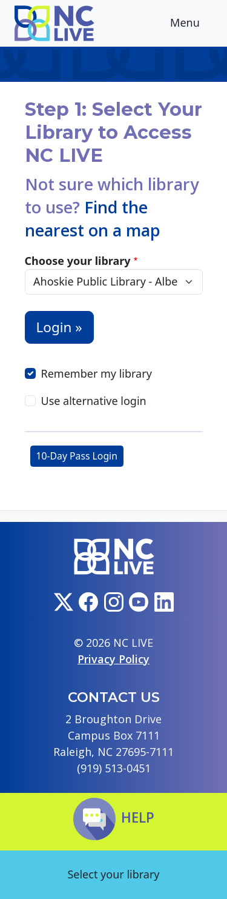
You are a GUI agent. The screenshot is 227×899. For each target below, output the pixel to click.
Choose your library (78, 260)
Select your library (113, 874)
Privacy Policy (113, 659)
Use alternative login (93, 400)
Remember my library (96, 373)
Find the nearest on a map (92, 218)
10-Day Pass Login (76, 456)
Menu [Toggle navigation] (194, 24)
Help (113, 817)
